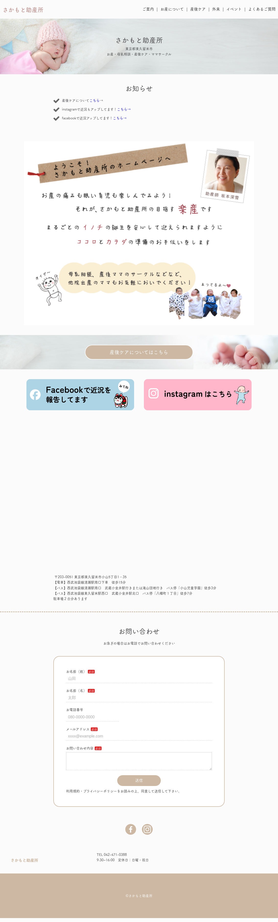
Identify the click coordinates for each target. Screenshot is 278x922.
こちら (94, 100)
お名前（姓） (76, 671)
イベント (234, 9)
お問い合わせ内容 (79, 748)
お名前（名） (76, 690)
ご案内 (148, 9)
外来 (216, 9)
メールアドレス (78, 729)
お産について (172, 9)
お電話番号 (74, 709)
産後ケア (198, 9)
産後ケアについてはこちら (139, 352)
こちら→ (124, 109)
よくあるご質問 (262, 9)
